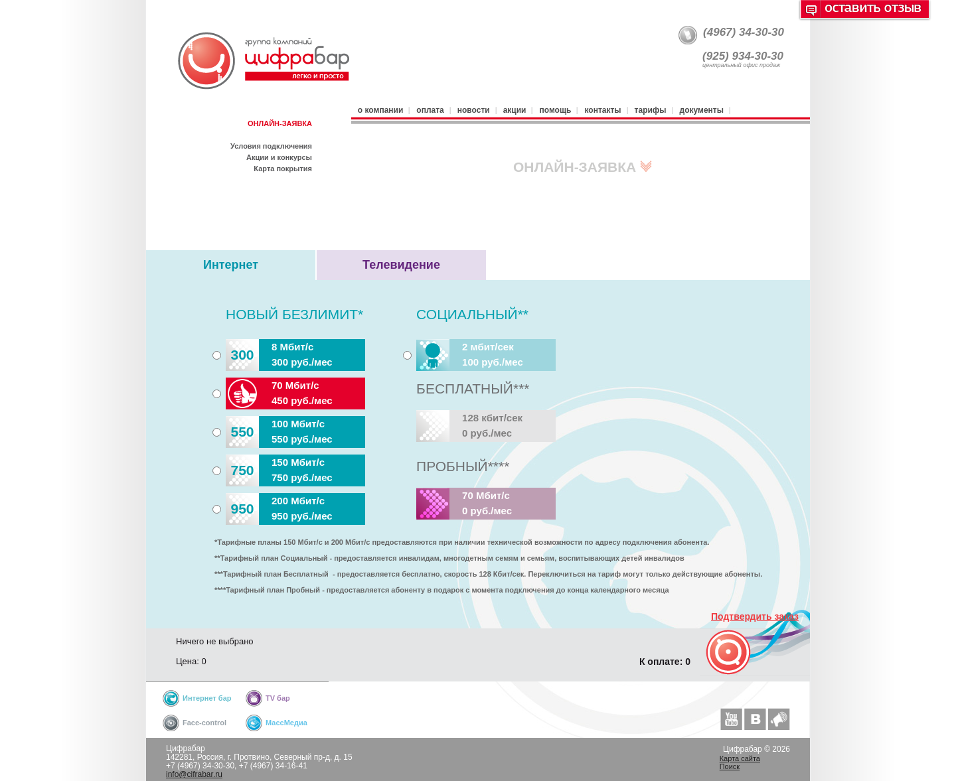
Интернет (230, 264)
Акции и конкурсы (279, 157)
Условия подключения (271, 146)
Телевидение (401, 264)
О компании (380, 110)
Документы (702, 110)
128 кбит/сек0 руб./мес (469, 426)
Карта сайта (740, 758)
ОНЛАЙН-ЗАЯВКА (280, 123)
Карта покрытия (283, 169)
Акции (514, 110)
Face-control (204, 723)
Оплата (429, 110)
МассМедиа (286, 723)
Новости (473, 110)
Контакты (602, 110)
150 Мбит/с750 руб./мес (279, 470)
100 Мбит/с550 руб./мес (279, 432)
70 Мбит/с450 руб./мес (279, 393)
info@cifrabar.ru (194, 774)
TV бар (278, 698)
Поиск (730, 766)
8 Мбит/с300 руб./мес (279, 355)
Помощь (555, 110)
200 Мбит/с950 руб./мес (279, 509)
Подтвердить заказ (755, 616)
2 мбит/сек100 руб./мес (469, 355)
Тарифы (651, 110)
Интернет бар (207, 698)
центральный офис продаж (741, 65)
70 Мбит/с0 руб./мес (464, 504)
